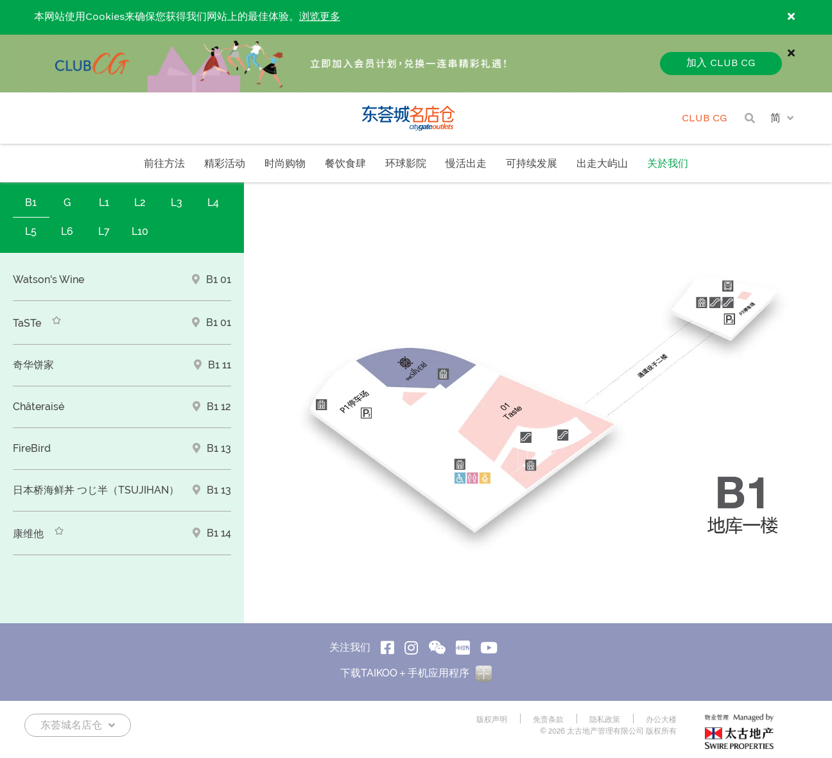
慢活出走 (466, 164)
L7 (104, 231)
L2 (140, 202)
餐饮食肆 (345, 164)
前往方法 (164, 164)
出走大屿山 (602, 164)
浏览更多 (319, 17)
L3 (176, 202)
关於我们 (667, 164)
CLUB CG (704, 118)
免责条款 (548, 719)
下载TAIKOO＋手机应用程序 (416, 673)
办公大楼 (661, 719)
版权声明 (491, 719)
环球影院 (405, 164)
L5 (31, 231)
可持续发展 (531, 164)
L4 (213, 202)
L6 (67, 231)
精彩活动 (224, 164)
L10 (140, 231)
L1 (104, 202)
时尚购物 (285, 164)
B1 (31, 202)
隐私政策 (604, 719)
